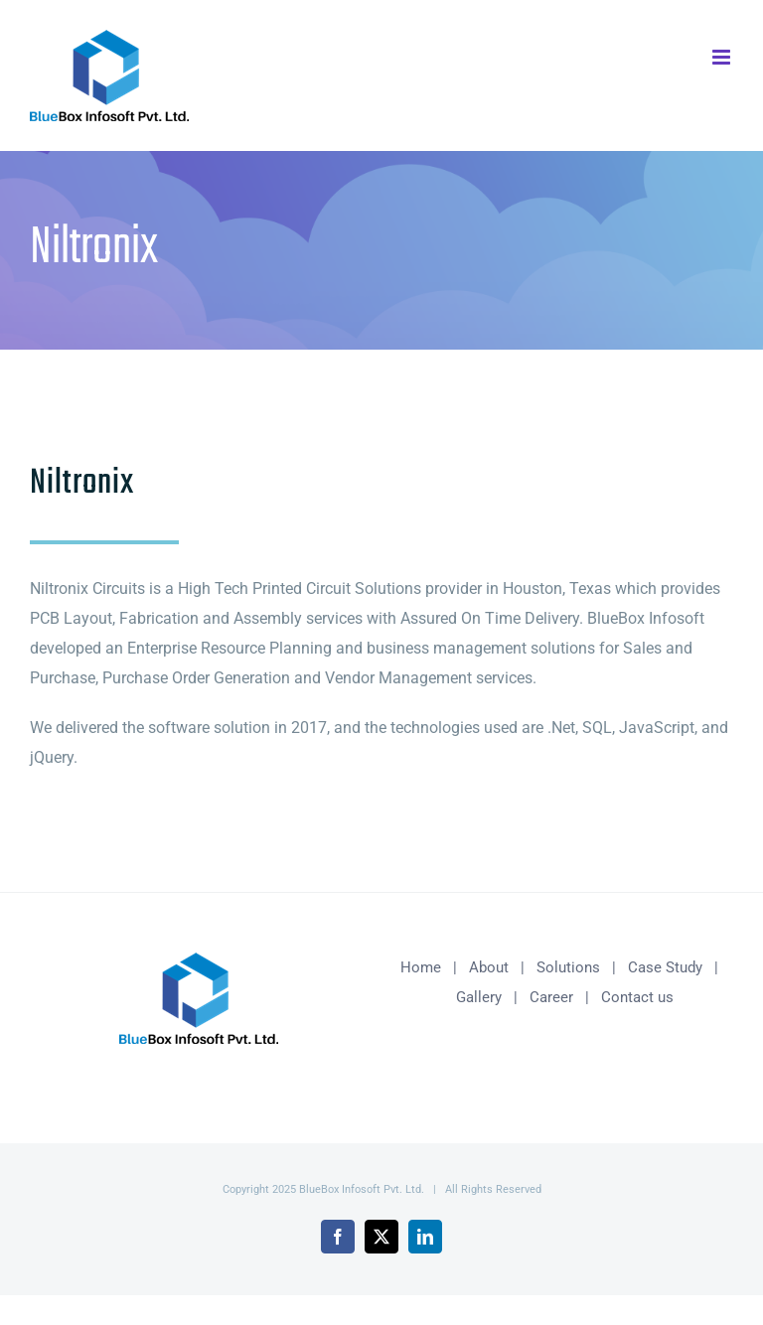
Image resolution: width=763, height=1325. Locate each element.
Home (420, 967)
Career (551, 997)
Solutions (568, 967)
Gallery (479, 997)
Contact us (637, 997)
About (489, 967)
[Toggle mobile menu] (722, 57)
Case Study (665, 967)
